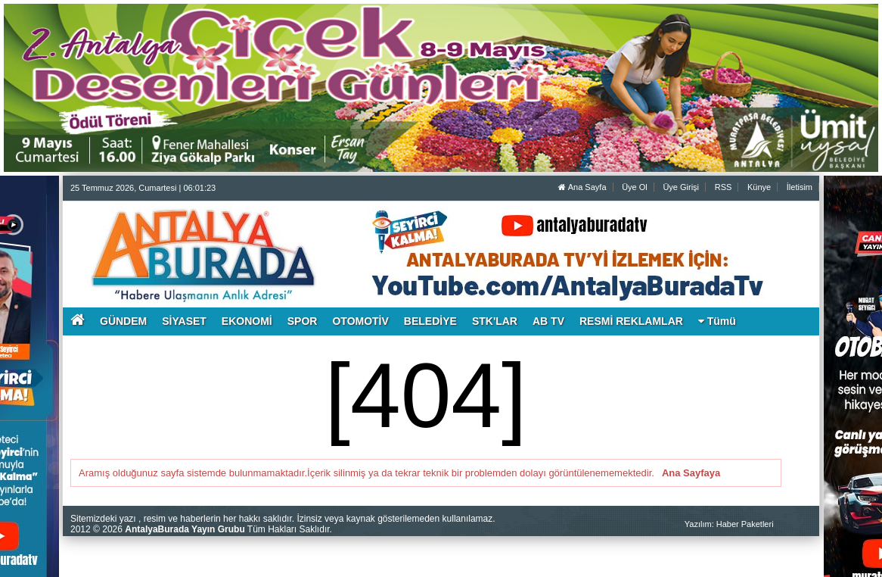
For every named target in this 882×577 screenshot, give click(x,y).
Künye (759, 187)
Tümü (717, 321)
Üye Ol (635, 187)
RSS (723, 187)
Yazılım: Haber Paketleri (729, 524)
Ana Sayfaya (691, 473)
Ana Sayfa (582, 187)
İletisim (799, 187)
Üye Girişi (681, 187)
